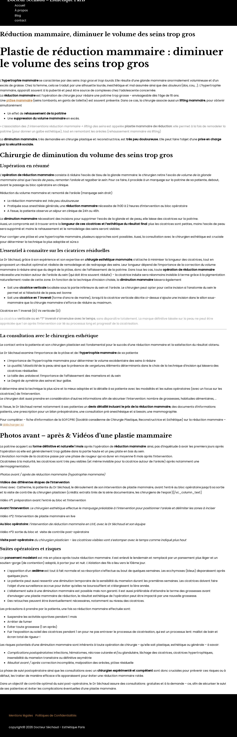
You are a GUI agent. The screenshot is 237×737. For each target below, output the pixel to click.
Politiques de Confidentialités (55, 715)
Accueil (20, 5)
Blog (18, 15)
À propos (21, 10)
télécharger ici (13, 425)
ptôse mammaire (19, 100)
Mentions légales (21, 715)
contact (20, 20)
